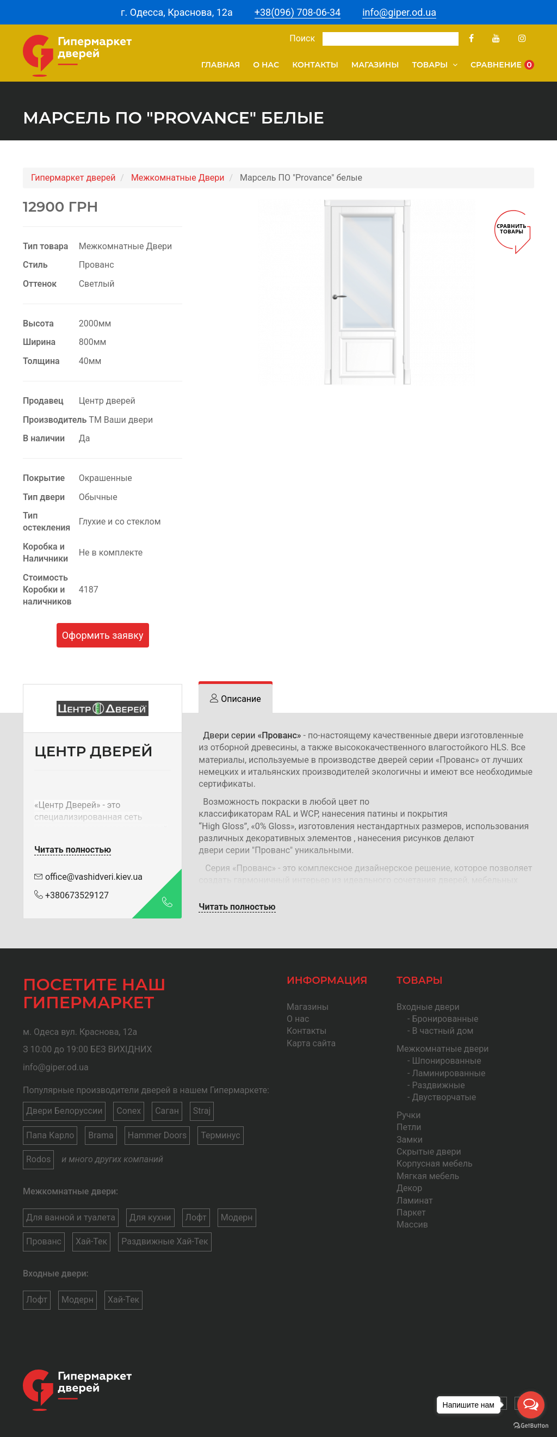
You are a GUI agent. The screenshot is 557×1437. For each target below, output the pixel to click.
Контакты (315, 65)
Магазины (375, 65)
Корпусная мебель (435, 1163)
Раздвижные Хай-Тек (164, 1241)
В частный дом (442, 1031)
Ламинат (415, 1200)
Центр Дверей (67, 805)
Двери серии (252, 735)
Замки (410, 1139)
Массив (412, 1224)
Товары (434, 65)
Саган (167, 1111)
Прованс (43, 1241)
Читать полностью (72, 849)
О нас (266, 65)
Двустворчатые (444, 1097)
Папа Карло (50, 1135)
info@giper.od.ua (399, 12)
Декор (409, 1188)
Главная (220, 65)
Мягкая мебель (428, 1176)
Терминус (220, 1135)
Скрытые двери (429, 1151)
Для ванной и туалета (70, 1217)
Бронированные (445, 1019)
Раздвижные (438, 1085)
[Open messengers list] (530, 1405)
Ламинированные (448, 1073)
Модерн (237, 1217)
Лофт (196, 1217)
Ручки (408, 1115)
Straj (202, 1111)
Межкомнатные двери (442, 1049)
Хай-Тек (91, 1241)
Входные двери (428, 1007)
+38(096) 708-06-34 (298, 12)
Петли (409, 1127)
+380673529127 (71, 895)
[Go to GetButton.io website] (530, 1425)
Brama (101, 1135)
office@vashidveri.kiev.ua (88, 877)
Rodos (38, 1159)
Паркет (411, 1212)
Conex (128, 1111)
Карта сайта (311, 1043)
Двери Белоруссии (64, 1111)
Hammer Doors (157, 1135)
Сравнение (502, 65)
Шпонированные (446, 1061)
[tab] (235, 699)
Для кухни (150, 1217)
